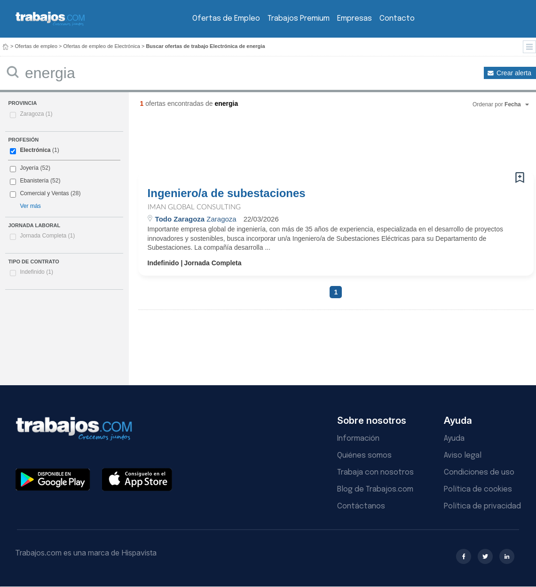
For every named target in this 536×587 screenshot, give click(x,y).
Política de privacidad (482, 506)
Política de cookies (478, 489)
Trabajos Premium (299, 19)
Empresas (354, 19)
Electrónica (35, 150)
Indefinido (36, 272)
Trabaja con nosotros (375, 472)
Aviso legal (462, 456)
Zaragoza (36, 114)
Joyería (29, 168)
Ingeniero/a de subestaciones (227, 193)
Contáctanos (361, 506)
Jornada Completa (47, 235)
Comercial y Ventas (44, 193)
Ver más (30, 206)
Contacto (397, 19)
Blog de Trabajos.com (375, 489)
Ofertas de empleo (36, 46)
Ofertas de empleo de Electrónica (101, 46)
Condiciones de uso (479, 472)
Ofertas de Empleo (226, 19)
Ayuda (454, 439)
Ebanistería (34, 180)
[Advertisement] (317, 143)
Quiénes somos (364, 456)
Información (358, 439)
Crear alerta (514, 73)
